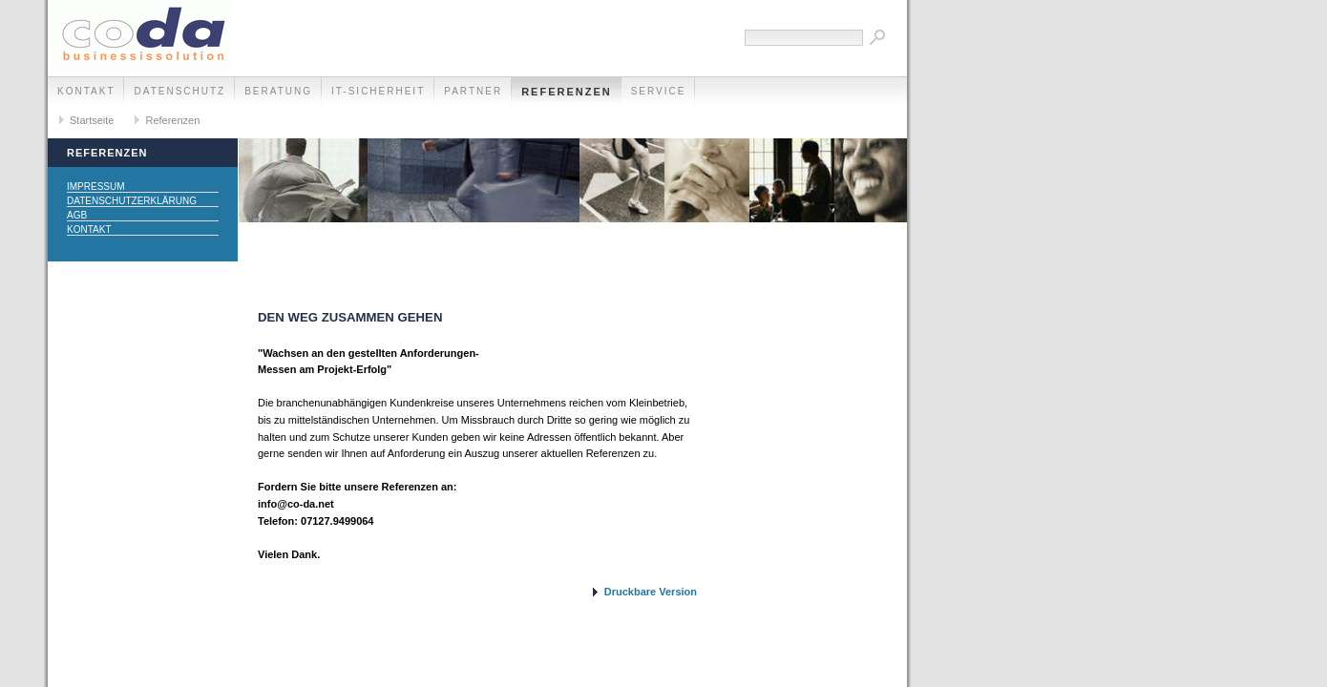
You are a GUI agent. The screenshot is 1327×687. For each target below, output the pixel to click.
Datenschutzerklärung (132, 201)
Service (658, 91)
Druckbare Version (650, 591)
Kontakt (86, 91)
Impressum (96, 186)
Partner (473, 91)
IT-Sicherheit (378, 91)
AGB (77, 215)
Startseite (92, 120)
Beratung (278, 91)
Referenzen (566, 91)
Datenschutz (179, 91)
